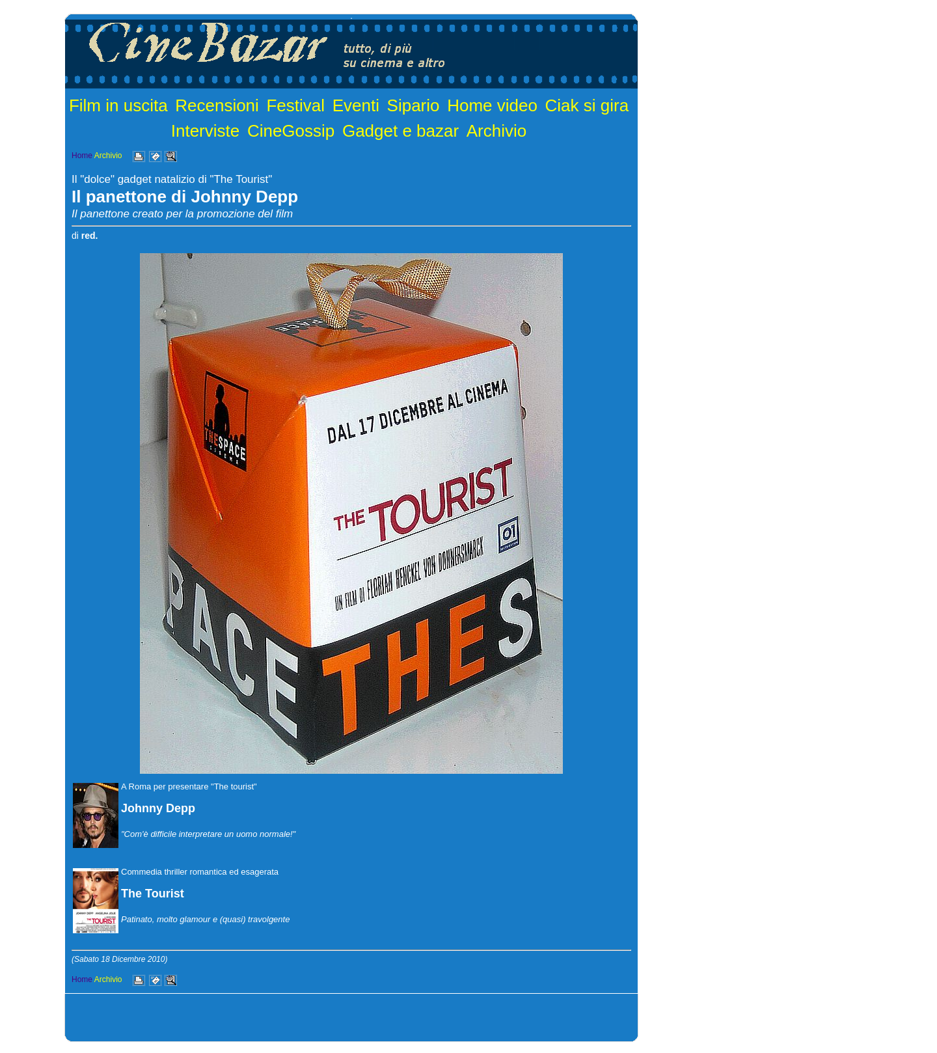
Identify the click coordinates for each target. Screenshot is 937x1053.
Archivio (496, 131)
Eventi (356, 105)
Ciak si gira (587, 105)
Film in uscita (118, 105)
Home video (492, 105)
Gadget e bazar (400, 131)
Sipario (413, 105)
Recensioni (217, 105)
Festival (295, 105)
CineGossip (290, 131)
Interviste (205, 131)
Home (82, 155)
